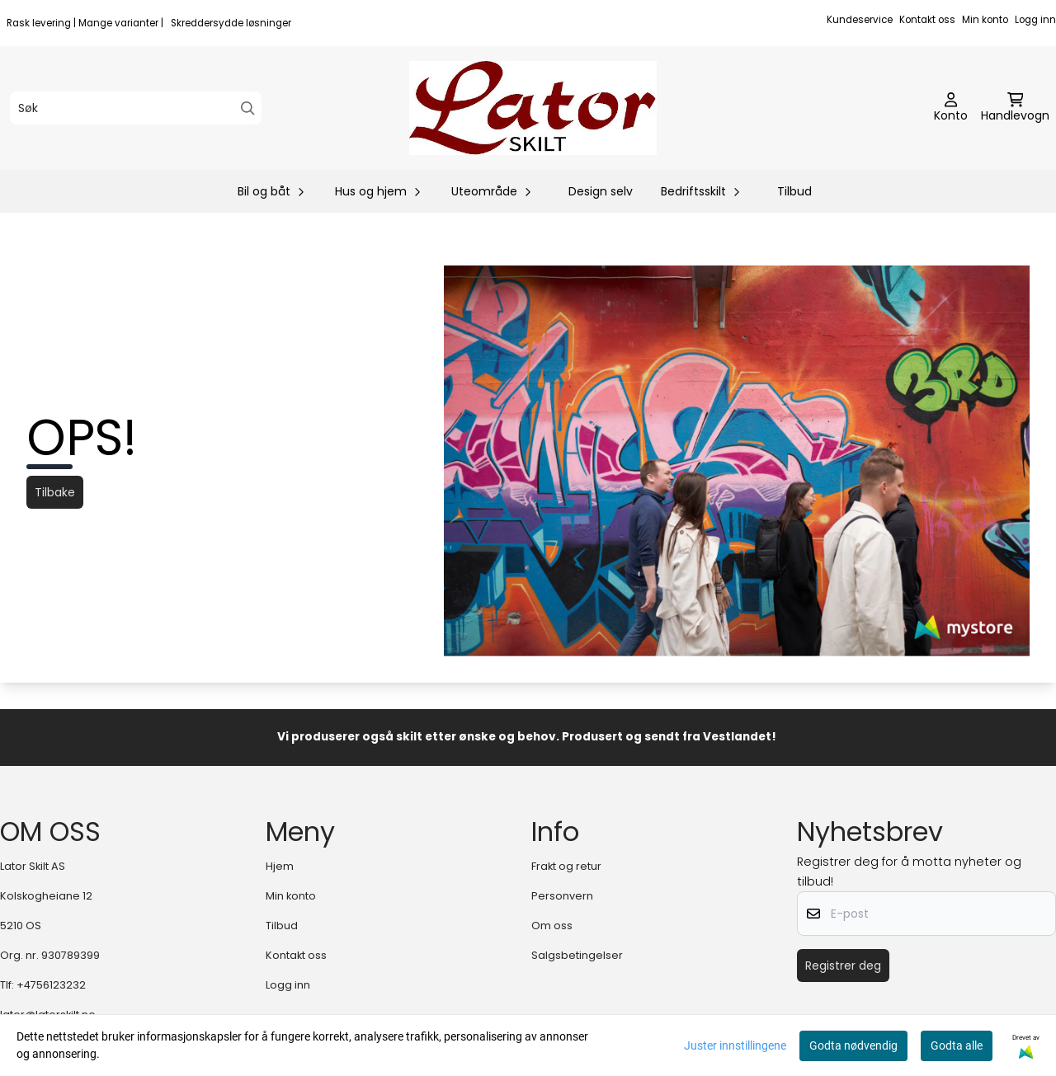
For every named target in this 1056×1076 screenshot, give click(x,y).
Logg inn (1035, 19)
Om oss (552, 926)
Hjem (280, 866)
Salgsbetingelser (577, 955)
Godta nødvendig (853, 1045)
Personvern (562, 896)
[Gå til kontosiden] (950, 108)
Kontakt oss (927, 19)
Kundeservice (860, 19)
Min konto (985, 19)
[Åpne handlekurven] (1015, 108)
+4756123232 (51, 985)
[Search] (248, 108)
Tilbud (794, 191)
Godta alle (957, 1045)
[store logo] (533, 108)
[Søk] (136, 108)
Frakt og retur (566, 866)
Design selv (600, 191)
